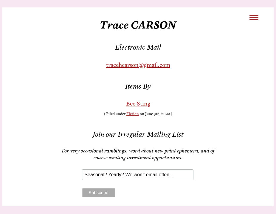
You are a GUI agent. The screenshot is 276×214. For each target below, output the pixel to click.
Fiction (132, 114)
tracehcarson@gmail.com (138, 65)
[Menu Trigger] (254, 17)
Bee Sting (138, 104)
